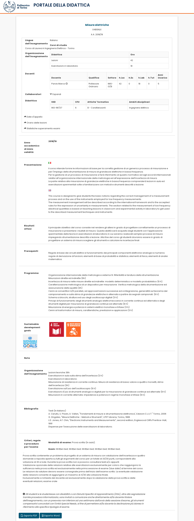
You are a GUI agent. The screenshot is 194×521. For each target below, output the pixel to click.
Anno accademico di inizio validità (31, 147)
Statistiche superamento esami (43, 128)
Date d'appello (35, 116)
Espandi (55, 94)
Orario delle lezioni (37, 122)
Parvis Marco (58, 83)
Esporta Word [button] (51, 515)
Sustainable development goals (32, 327)
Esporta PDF (29, 515)
